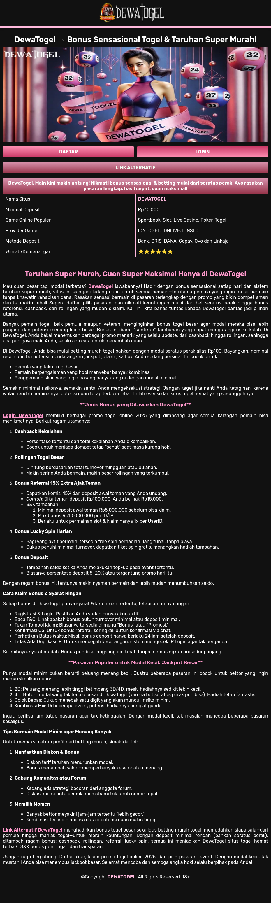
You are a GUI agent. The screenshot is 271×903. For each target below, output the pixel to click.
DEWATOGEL (121, 877)
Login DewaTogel (23, 415)
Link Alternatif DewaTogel (32, 830)
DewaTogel (100, 286)
